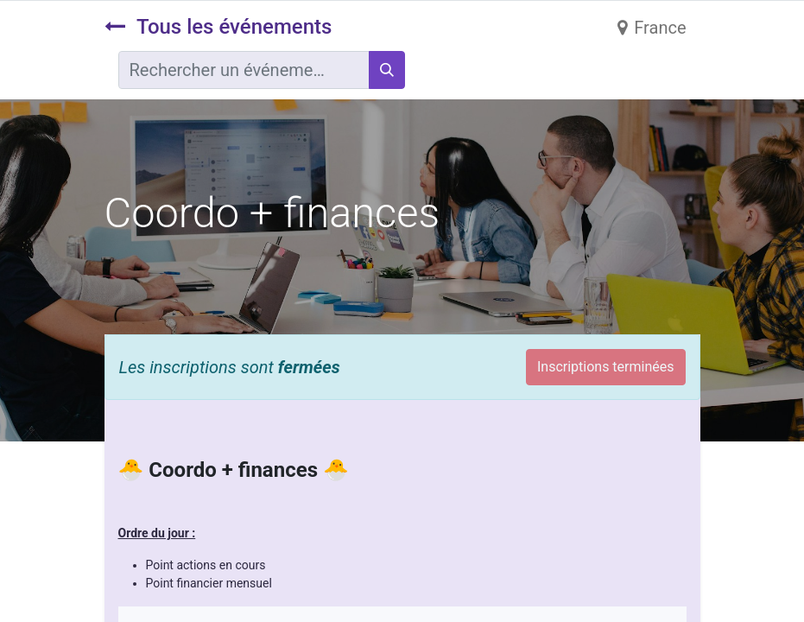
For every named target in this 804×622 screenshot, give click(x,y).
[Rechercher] (387, 70)
